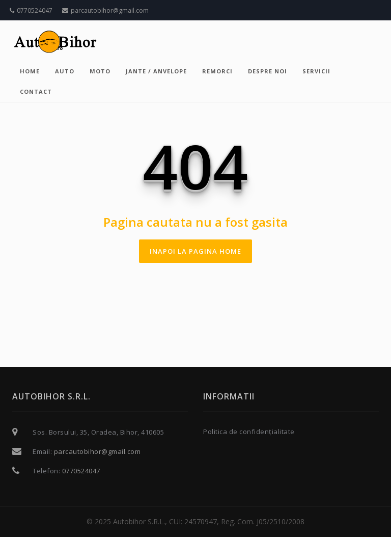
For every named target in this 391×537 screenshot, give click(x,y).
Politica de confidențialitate (249, 431)
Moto (100, 71)
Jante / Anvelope (156, 71)
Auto (64, 71)
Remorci (217, 71)
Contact (36, 91)
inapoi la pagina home (195, 251)
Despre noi (267, 71)
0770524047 (31, 10)
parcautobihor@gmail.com (105, 10)
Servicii (316, 71)
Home (30, 71)
